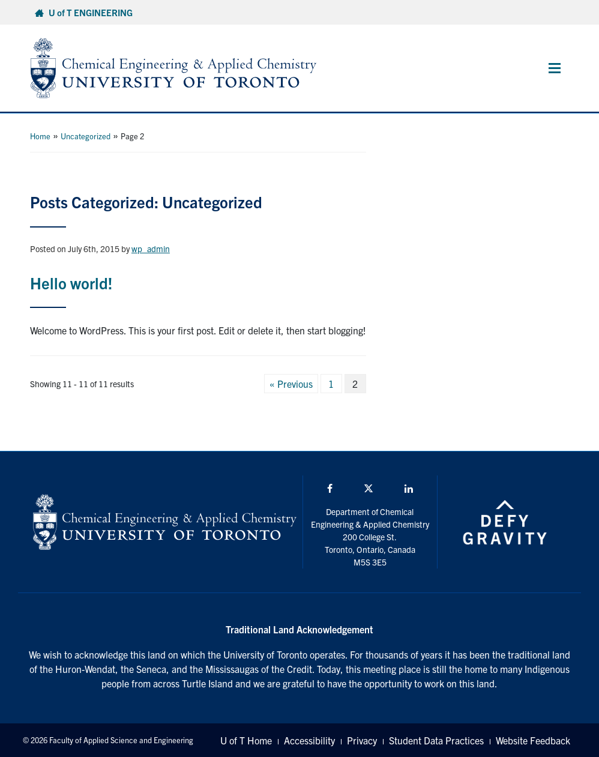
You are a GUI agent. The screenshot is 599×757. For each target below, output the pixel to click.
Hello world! (71, 282)
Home (40, 136)
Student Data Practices (436, 740)
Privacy (362, 740)
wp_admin (150, 248)
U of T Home (246, 740)
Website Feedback (533, 740)
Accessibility (309, 740)
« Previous (291, 384)
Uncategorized (85, 136)
